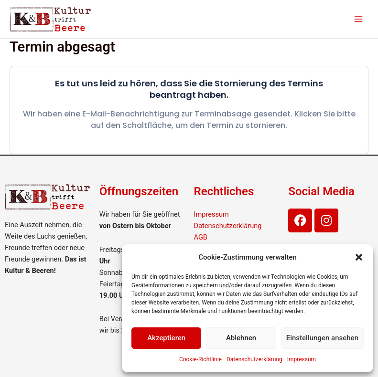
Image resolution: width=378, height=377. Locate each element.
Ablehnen (241, 338)
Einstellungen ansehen (322, 338)
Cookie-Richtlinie (200, 359)
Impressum (301, 359)
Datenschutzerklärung (254, 359)
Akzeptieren (166, 338)
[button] (359, 257)
